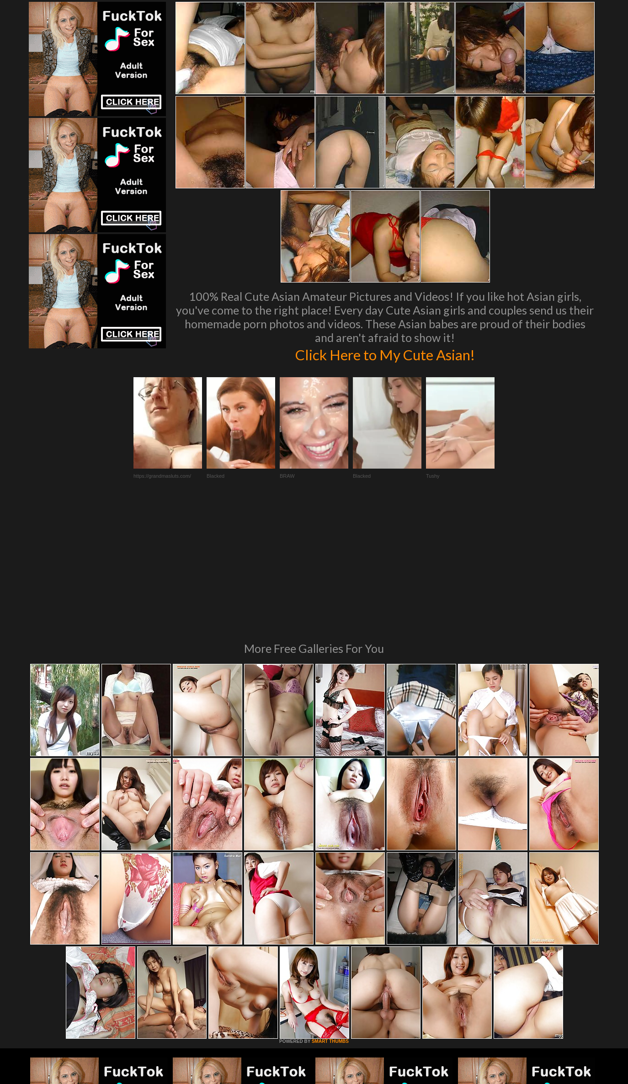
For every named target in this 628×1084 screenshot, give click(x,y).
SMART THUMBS (330, 916)
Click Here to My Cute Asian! (385, 353)
